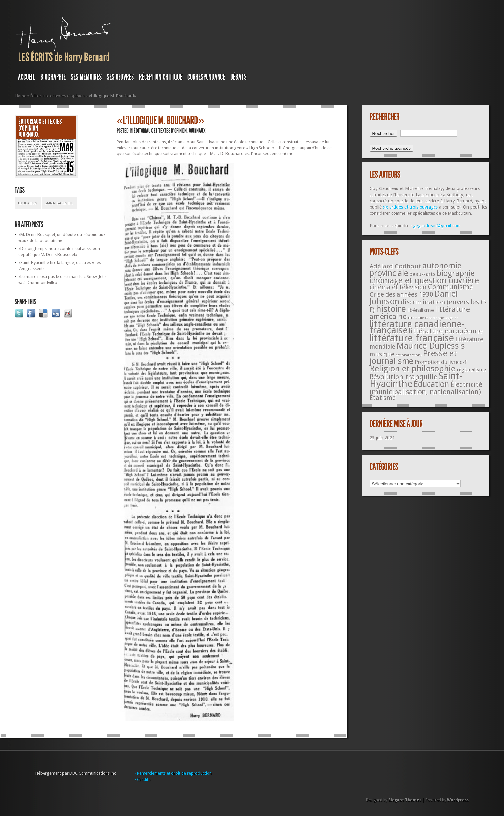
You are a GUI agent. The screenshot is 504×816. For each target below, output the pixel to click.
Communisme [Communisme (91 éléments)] (450, 286)
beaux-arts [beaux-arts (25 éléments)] (422, 274)
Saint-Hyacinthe (59, 203)
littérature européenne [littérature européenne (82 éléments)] (446, 331)
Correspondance (206, 77)
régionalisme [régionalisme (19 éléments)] (471, 370)
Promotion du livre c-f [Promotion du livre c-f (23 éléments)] (440, 362)
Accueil (26, 77)
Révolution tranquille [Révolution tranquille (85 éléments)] (403, 377)
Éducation (27, 203)
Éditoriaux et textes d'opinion (57, 95)
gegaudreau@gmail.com (436, 225)
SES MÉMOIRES (86, 77)
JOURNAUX (29, 134)
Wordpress (458, 800)
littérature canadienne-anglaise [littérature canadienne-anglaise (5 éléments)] (433, 318)
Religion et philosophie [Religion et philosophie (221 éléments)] (412, 368)
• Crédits (142, 779)
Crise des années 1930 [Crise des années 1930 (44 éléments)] (401, 294)
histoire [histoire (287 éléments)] (391, 309)
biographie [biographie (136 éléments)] (455, 273)
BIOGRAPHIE (53, 77)
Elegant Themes (404, 800)
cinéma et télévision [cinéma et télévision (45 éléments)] (398, 287)
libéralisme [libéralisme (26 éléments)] (420, 310)
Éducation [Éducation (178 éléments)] (431, 384)
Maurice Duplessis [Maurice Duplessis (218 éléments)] (431, 346)
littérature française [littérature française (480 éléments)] (412, 337)
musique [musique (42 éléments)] (382, 354)
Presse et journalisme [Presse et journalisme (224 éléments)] (413, 357)
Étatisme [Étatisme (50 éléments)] (383, 398)
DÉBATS (238, 77)
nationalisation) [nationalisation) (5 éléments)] (409, 355)
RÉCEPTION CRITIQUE (160, 77)
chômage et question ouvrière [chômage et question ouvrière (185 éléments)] (424, 280)
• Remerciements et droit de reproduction (173, 773)
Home (20, 95)
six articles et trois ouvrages (410, 207)
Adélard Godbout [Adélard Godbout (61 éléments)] (395, 266)
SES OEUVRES (120, 77)
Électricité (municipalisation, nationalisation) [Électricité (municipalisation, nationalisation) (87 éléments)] (426, 388)
